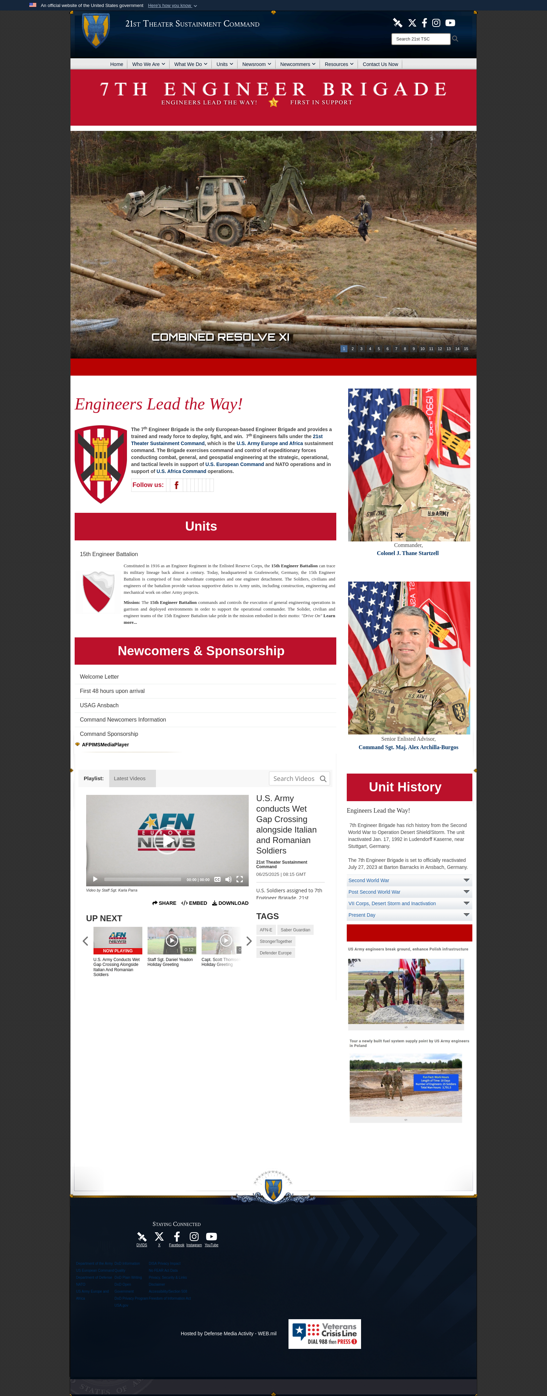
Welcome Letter (99, 677)
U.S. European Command (234, 464)
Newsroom (256, 64)
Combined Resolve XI (220, 336)
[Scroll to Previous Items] (86, 941)
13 (449, 349)
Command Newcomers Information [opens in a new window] (123, 720)
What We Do (191, 64)
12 (440, 349)
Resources (339, 64)
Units (225, 64)
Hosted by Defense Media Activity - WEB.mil (229, 1333)
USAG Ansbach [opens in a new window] (99, 705)
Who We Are (148, 64)
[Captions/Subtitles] (217, 879)
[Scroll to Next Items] (248, 941)
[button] (173, 5)
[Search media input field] (299, 778)
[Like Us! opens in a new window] (424, 22)
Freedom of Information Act (170, 1298)
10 (422, 349)
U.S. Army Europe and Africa (270, 443)
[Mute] (228, 879)
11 (431, 349)
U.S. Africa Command (182, 471)
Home (116, 64)
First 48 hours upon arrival (112, 691)
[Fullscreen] (239, 879)
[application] (167, 840)
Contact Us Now (380, 64)
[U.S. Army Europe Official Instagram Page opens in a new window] (436, 22)
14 (457, 349)
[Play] (95, 879)
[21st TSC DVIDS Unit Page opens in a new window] (397, 22)
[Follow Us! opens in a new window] (412, 22)
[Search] (421, 39)
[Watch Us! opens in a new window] (211, 1238)
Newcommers (298, 64)
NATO (80, 1284)
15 (466, 349)
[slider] (142, 879)
